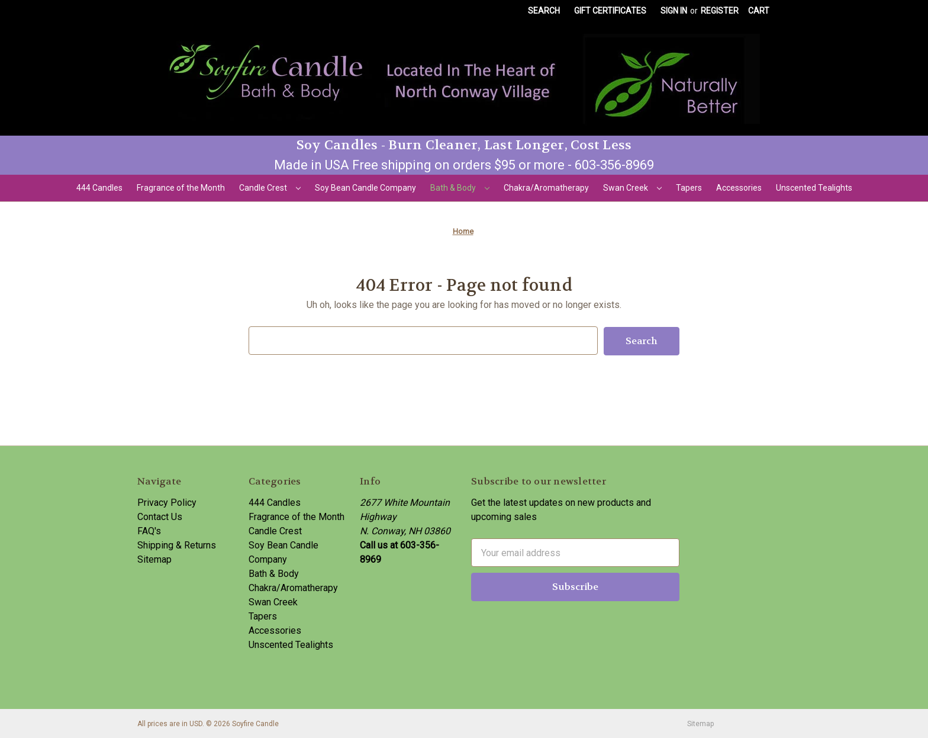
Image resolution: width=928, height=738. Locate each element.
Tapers (689, 187)
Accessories (739, 187)
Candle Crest (270, 187)
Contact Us (159, 516)
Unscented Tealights (814, 187)
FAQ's (149, 530)
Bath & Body (459, 187)
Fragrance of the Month (181, 187)
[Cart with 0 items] (758, 11)
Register (720, 10)
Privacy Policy (166, 502)
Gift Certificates (610, 10)
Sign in (673, 10)
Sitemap (154, 558)
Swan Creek (632, 187)
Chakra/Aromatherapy (546, 187)
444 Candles (99, 187)
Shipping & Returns (176, 544)
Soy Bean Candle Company (365, 187)
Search (544, 10)
